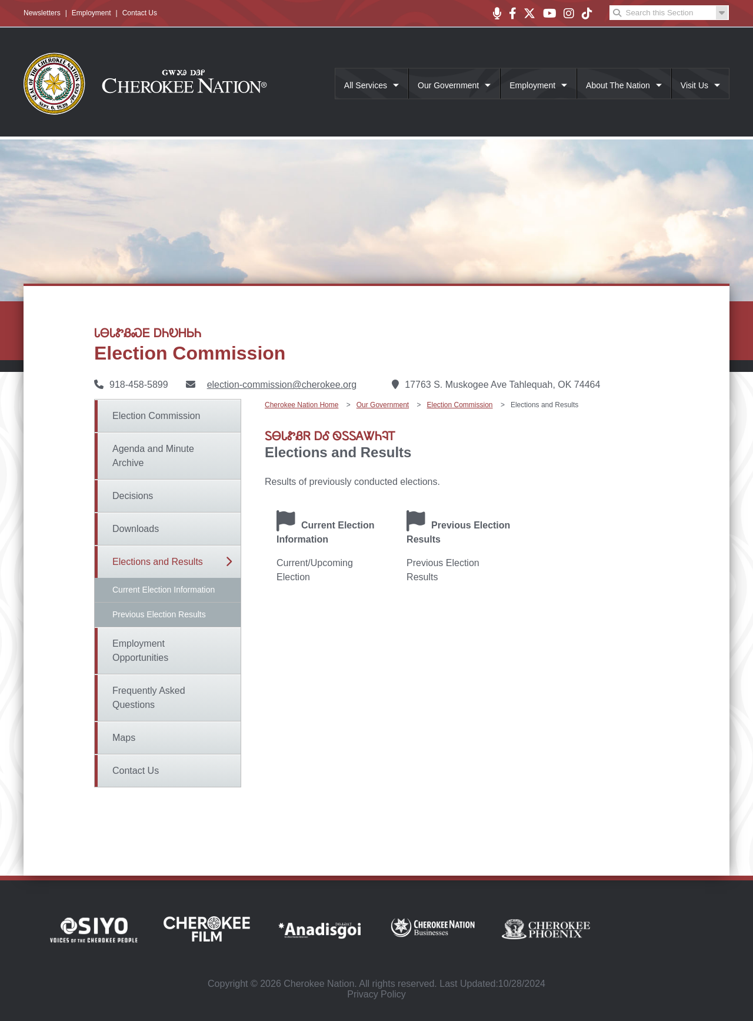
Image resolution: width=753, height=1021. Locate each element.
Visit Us (694, 85)
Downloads (135, 529)
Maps (123, 738)
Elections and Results (157, 562)
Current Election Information (163, 589)
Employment (91, 13)
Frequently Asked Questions (148, 698)
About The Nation (618, 85)
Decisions (132, 496)
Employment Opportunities (140, 650)
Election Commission (156, 416)
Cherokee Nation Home (301, 405)
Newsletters (42, 13)
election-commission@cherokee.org (282, 385)
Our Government (448, 85)
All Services (365, 85)
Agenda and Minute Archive (153, 456)
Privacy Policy (376, 994)
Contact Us (139, 13)
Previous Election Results (159, 614)
